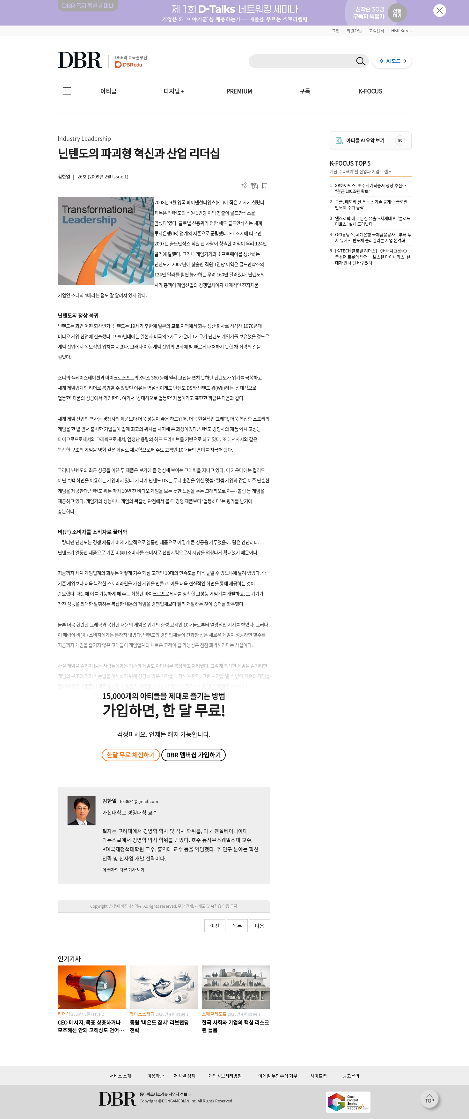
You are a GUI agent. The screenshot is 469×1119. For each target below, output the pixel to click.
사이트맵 (318, 1075)
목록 (237, 925)
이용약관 (155, 1075)
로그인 (334, 30)
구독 (304, 91)
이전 (215, 925)
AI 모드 (393, 60)
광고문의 (351, 1075)
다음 (259, 925)
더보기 (243, 185)
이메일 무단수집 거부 (277, 1075)
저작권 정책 (184, 1075)
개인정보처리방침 (225, 1075)
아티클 (108, 91)
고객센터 (376, 30)
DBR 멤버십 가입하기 (193, 754)
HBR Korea (401, 30)
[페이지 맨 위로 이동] (431, 1101)
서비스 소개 (120, 1075)
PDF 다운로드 (254, 186)
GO (400, 140)
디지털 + (174, 91)
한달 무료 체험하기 (130, 754)
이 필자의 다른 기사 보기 (123, 870)
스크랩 (265, 186)
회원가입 (354, 30)
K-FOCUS (370, 91)
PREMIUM (239, 91)
